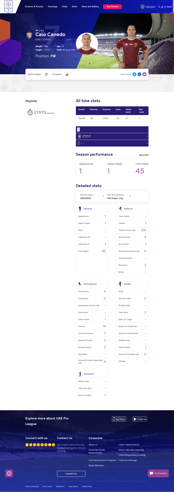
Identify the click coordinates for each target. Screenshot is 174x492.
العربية (169, 6)
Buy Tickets (112, 7)
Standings (52, 7)
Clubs (64, 7)
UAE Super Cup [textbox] (115, 198)
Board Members (96, 465)
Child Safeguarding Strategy (132, 455)
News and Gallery (90, 7)
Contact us (71, 474)
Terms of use (47, 486)
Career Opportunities (129, 444)
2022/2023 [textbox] (85, 198)
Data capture (73, 486)
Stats (74, 7)
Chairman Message (128, 460)
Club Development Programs (102, 460)
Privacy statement (32, 486)
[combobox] (92, 198)
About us (93, 444)
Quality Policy (87, 486)
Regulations (60, 486)
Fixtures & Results (34, 7)
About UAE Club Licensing (131, 450)
